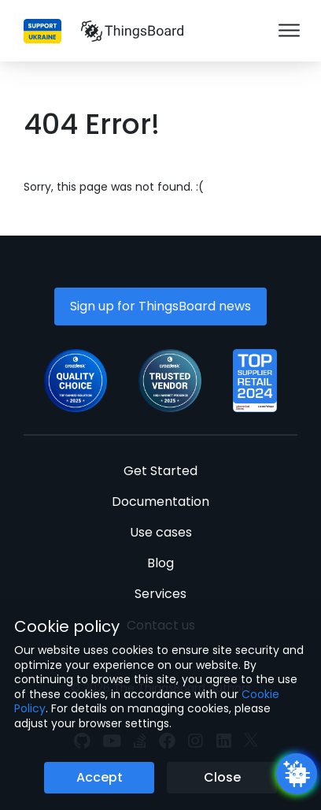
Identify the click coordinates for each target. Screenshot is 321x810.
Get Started (160, 471)
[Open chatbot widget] (296, 773)
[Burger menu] (289, 31)
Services (160, 593)
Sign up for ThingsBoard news (160, 306)
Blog (160, 563)
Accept (99, 777)
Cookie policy (67, 626)
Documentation (160, 501)
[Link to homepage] (132, 30)
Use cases (161, 532)
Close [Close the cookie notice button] (222, 777)
